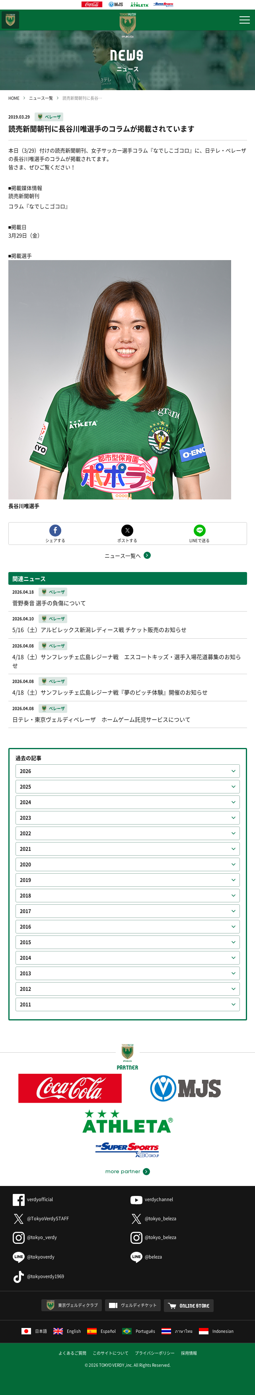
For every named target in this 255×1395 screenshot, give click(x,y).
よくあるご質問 (72, 1353)
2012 (25, 988)
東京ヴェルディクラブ (78, 1305)
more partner (122, 1171)
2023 (25, 817)
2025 (25, 786)
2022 (25, 833)
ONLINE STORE (195, 1305)
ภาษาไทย (177, 1331)
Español (101, 1331)
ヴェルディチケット (139, 1305)
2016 (25, 926)
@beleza (146, 1256)
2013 (25, 973)
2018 (25, 895)
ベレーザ (53, 117)
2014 (25, 957)
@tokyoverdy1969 (38, 1276)
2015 (25, 942)
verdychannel (151, 1199)
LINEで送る (199, 540)
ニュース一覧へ (123, 555)
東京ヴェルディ (10, 20)
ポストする (127, 540)
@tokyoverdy (34, 1256)
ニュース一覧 (41, 98)
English (67, 1331)
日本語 (34, 1331)
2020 (25, 864)
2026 (25, 771)
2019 (25, 880)
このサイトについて (110, 1353)
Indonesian (216, 1331)
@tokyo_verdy (35, 1237)
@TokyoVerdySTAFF (41, 1218)
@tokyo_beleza (153, 1218)
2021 (25, 848)
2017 (25, 911)
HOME (13, 98)
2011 (25, 1004)
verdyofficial (33, 1199)
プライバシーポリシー (155, 1353)
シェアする (55, 540)
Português (138, 1331)
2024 (25, 802)
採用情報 (189, 1353)
